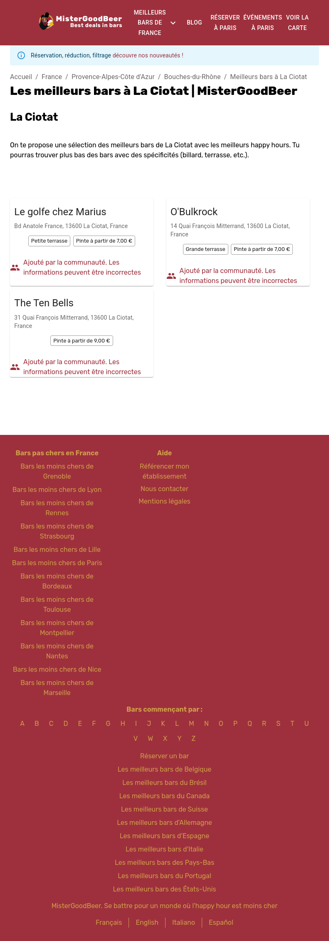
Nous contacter (164, 489)
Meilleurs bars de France (150, 22)
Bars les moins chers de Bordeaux (57, 581)
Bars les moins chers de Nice (57, 669)
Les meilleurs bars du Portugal (164, 876)
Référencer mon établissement (164, 471)
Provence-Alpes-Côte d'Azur (113, 77)
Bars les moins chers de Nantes (57, 651)
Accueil (21, 77)
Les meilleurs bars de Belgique (164, 769)
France (52, 77)
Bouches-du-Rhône (192, 77)
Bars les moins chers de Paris (57, 563)
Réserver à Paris (225, 22)
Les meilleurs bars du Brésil (164, 783)
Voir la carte (297, 22)
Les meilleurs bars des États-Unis (164, 889)
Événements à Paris (262, 22)
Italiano (183, 922)
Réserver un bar (164, 756)
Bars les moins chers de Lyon (57, 490)
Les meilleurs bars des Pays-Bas (164, 863)
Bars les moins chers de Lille (56, 550)
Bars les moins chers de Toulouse (57, 604)
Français (109, 922)
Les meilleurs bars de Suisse (164, 809)
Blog (194, 22)
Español (221, 922)
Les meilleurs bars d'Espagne (164, 836)
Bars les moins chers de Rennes (57, 508)
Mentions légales (164, 501)
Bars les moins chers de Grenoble (57, 471)
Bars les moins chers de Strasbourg (57, 531)
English (147, 922)
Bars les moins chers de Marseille (57, 688)
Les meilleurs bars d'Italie (164, 849)
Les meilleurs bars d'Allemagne (164, 823)
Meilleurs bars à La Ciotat (268, 77)
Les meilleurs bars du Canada (164, 796)
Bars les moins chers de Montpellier (57, 628)
